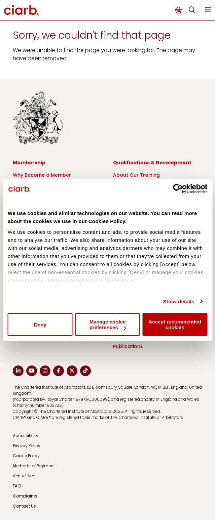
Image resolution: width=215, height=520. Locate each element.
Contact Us (24, 506)
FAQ (17, 486)
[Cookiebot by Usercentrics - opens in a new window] (177, 189)
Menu (208, 10)
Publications (128, 346)
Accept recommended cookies (174, 324)
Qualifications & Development (152, 162)
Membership (29, 162)
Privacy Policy (26, 445)
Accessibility (25, 435)
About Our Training (136, 175)
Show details (178, 301)
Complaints (25, 496)
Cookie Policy (26, 456)
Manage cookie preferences (107, 324)
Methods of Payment (34, 466)
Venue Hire (23, 476)
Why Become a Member (42, 175)
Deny (40, 325)
